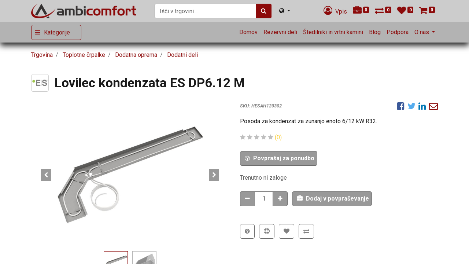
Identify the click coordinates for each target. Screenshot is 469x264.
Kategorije (57, 32)
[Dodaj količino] (280, 198)
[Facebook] (401, 106)
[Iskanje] (264, 11)
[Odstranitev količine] (247, 198)
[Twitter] (411, 106)
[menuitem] (248, 32)
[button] (46, 175)
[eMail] (433, 106)
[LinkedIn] (422, 106)
